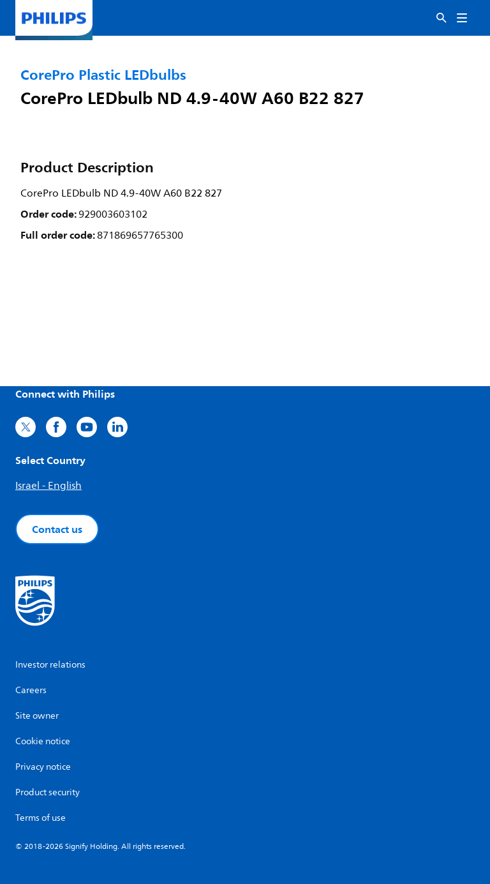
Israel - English (48, 485)
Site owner (37, 715)
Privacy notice (43, 767)
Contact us (57, 529)
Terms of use (40, 818)
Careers (31, 690)
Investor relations (50, 664)
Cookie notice (42, 741)
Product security (47, 792)
